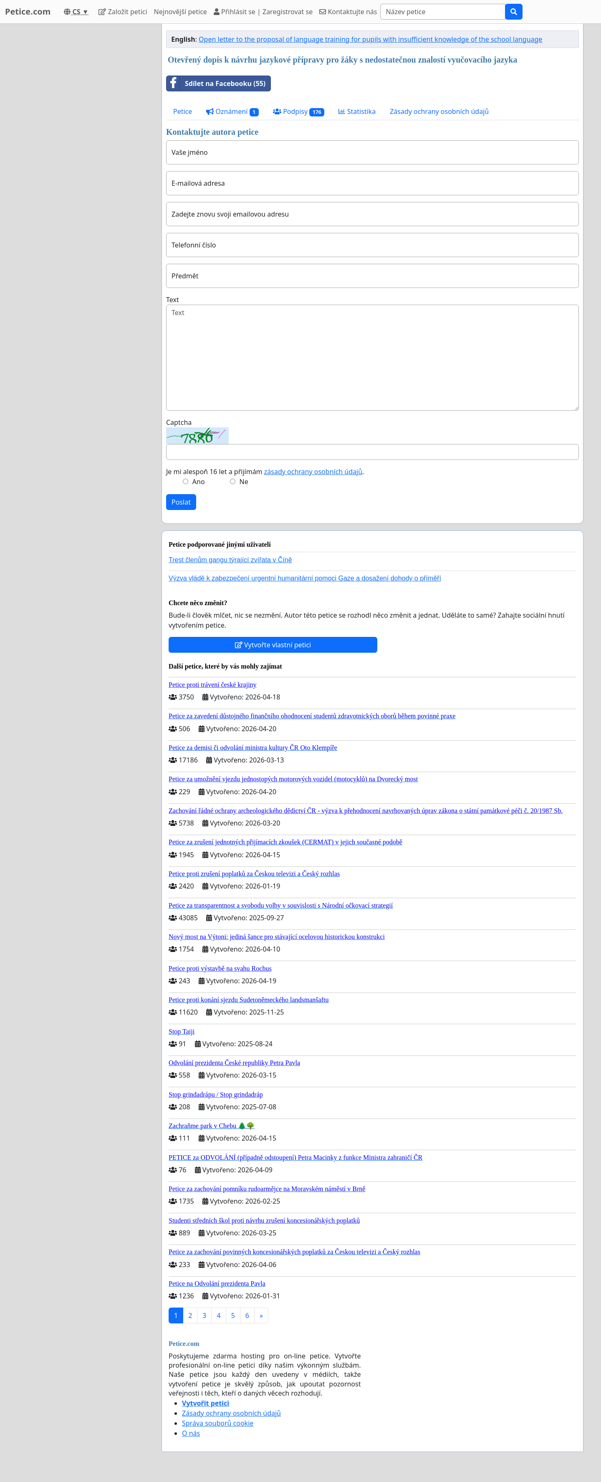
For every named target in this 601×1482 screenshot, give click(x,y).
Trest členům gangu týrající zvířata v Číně (230, 559)
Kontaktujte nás (348, 11)
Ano (198, 481)
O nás (191, 1433)
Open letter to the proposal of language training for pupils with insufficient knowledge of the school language (370, 39)
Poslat (181, 502)
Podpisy (299, 111)
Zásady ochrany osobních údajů (439, 111)
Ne (244, 481)
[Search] (442, 12)
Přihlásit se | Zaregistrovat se (263, 11)
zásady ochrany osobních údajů (313, 471)
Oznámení (232, 111)
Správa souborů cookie (217, 1423)
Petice (182, 111)
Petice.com (28, 11)
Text (172, 299)
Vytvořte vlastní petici (273, 644)
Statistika (357, 111)
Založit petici (122, 11)
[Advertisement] (80, 149)
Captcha (179, 422)
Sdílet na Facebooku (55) (216, 83)
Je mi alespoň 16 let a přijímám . (265, 471)
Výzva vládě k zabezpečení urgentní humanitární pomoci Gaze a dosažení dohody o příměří (305, 578)
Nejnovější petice (180, 11)
